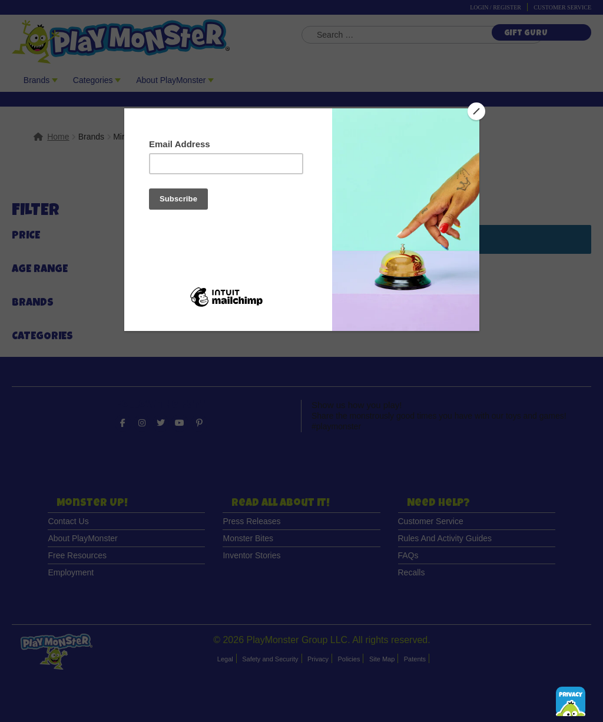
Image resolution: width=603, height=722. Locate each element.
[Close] (476, 111)
